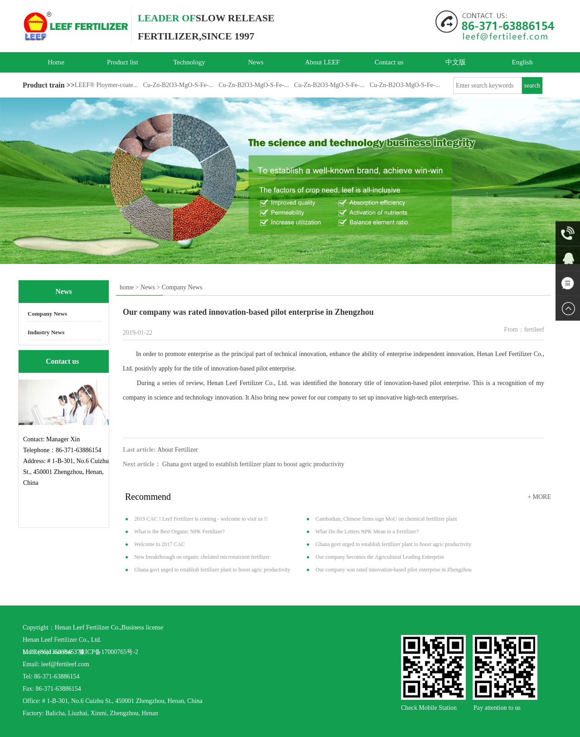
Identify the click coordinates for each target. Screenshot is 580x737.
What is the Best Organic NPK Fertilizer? (179, 531)
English (522, 62)
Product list (122, 62)
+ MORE (539, 496)
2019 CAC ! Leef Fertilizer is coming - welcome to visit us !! (201, 519)
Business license (142, 627)
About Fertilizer (177, 449)
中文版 (455, 62)
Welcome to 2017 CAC (159, 544)
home (127, 287)
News (255, 62)
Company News (47, 313)
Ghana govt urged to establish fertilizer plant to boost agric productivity (253, 464)
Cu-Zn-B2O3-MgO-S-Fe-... (178, 85)
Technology (189, 62)
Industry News (46, 332)
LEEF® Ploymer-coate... (106, 85)
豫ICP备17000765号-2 (108, 652)
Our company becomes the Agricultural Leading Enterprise (379, 557)
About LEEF (322, 62)
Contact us (389, 62)
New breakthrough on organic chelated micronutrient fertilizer (202, 557)
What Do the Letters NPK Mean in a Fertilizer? (367, 531)
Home (56, 62)
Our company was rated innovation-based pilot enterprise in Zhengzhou (393, 569)
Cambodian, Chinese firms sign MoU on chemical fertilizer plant (386, 519)
